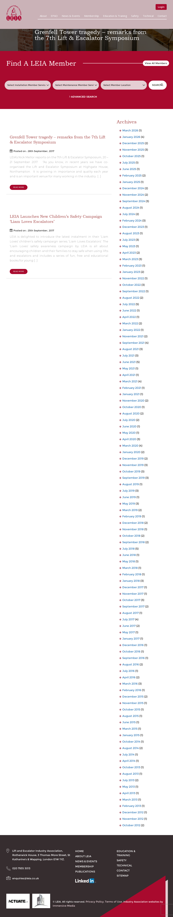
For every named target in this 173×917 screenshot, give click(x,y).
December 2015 (132, 696)
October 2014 (131, 741)
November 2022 (133, 278)
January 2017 (131, 638)
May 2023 (128, 246)
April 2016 (128, 677)
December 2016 (133, 645)
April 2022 (129, 317)
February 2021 (131, 387)
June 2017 (129, 625)
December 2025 (133, 143)
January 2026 (131, 137)
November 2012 (132, 818)
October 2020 (131, 407)
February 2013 (131, 806)
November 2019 (133, 465)
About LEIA (83, 856)
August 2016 (130, 664)
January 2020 (131, 452)
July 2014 (128, 754)
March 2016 (130, 683)
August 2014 (130, 748)
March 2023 (130, 259)
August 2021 (130, 349)
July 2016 (128, 671)
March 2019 (130, 510)
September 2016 (133, 658)
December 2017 (132, 587)
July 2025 (128, 162)
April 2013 (128, 793)
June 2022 (129, 310)
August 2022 (130, 297)
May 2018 (128, 561)
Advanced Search (83, 96)
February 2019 (131, 516)
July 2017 (128, 619)
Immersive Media (64, 905)
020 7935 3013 (21, 868)
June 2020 (129, 426)
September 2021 (133, 342)
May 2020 (129, 432)
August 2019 (130, 484)
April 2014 (128, 760)
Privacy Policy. (95, 901)
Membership (91, 16)
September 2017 (133, 606)
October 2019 (131, 471)
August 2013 (130, 773)
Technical (148, 16)
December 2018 (133, 522)
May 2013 (128, 786)
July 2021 (128, 355)
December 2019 (133, 458)
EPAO (54, 16)
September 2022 (133, 291)
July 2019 (128, 490)
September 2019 (133, 477)
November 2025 (133, 149)
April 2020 (129, 439)
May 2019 (128, 503)
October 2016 (131, 651)
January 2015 (131, 735)
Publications (85, 871)
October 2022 (131, 284)
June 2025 (129, 169)
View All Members (156, 63)
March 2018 (130, 568)
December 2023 (133, 226)
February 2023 (132, 265)
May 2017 (128, 632)
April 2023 (129, 252)
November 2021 (132, 336)
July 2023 (128, 239)
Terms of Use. (114, 901)
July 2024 (128, 214)
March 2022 (130, 323)
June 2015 (129, 722)
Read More (18, 187)
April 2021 (128, 375)
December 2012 (132, 812)
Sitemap (122, 875)
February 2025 (132, 175)
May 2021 (128, 368)
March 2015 (130, 728)
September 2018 (133, 542)
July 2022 (128, 304)
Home (79, 851)
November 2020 (133, 400)
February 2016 (131, 690)
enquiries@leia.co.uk (25, 878)
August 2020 (131, 413)
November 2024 (133, 194)
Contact (162, 16)
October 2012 (131, 825)
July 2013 (128, 780)
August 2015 (130, 716)
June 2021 (129, 362)
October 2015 (131, 709)
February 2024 (132, 220)
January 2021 (131, 394)
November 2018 (133, 529)
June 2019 (129, 497)
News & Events (71, 16)
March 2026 (130, 130)
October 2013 (131, 767)
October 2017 (131, 600)
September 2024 (133, 201)
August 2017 (130, 613)
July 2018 (128, 548)
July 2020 (128, 420)
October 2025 (131, 156)
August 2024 (130, 207)
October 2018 (131, 535)
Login (161, 7)
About (43, 16)
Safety (135, 16)
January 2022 (131, 330)
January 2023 (131, 272)
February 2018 (131, 574)
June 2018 (129, 555)
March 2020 (130, 445)
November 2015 (132, 703)
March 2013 (130, 799)
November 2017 (132, 593)
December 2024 (133, 188)
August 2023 (130, 233)
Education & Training (115, 16)
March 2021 (130, 381)
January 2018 (131, 580)
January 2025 (131, 182)
